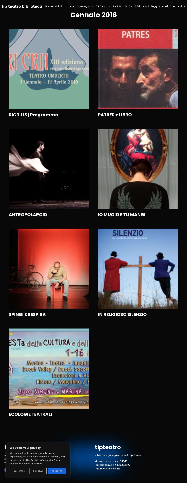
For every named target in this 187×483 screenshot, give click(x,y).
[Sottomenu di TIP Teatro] (109, 6)
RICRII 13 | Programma (33, 115)
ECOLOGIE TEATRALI (30, 414)
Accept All (57, 470)
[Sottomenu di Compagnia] (92, 6)
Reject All (38, 470)
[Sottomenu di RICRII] (121, 6)
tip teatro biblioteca (22, 6)
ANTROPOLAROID (28, 215)
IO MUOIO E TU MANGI (121, 215)
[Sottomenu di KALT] (131, 6)
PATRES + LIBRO (115, 115)
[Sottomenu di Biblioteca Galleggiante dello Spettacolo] (185, 6)
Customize (19, 470)
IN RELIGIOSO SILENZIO (122, 314)
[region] (38, 460)
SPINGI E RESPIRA (27, 314)
